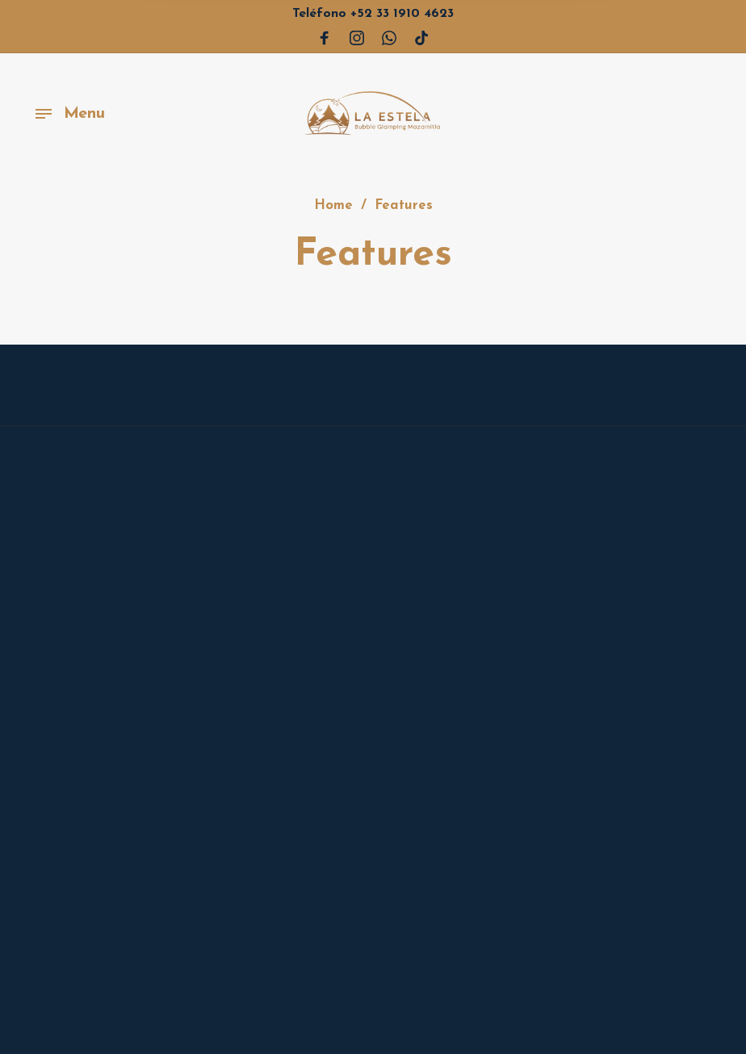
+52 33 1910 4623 (373, 13)
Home (333, 206)
